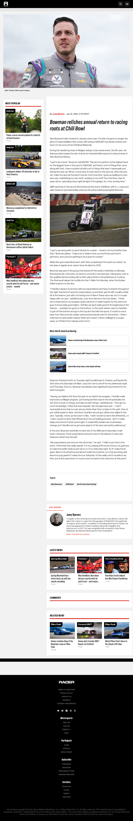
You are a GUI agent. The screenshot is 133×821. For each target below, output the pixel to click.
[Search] (120, 4)
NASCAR (66, 726)
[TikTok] (66, 711)
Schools (66, 749)
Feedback (66, 700)
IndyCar (66, 723)
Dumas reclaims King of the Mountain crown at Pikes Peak (87, 340)
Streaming (66, 764)
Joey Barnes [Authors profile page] (59, 114)
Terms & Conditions (66, 690)
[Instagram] (71, 711)
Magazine (66, 768)
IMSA (67, 733)
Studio (66, 790)
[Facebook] (62, 711)
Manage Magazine (66, 774)
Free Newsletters (66, 771)
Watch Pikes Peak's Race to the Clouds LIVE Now (84, 366)
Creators (66, 797)
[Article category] (10, 111)
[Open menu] (127, 4)
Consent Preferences (66, 704)
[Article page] (23, 121)
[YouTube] (58, 711)
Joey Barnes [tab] (55, 507)
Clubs (66, 745)
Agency (66, 793)
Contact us (67, 697)
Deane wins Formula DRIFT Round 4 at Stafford (83, 353)
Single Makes (66, 752)
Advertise (66, 787)
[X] (75, 711)
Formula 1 (66, 730)
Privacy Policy (66, 693)
